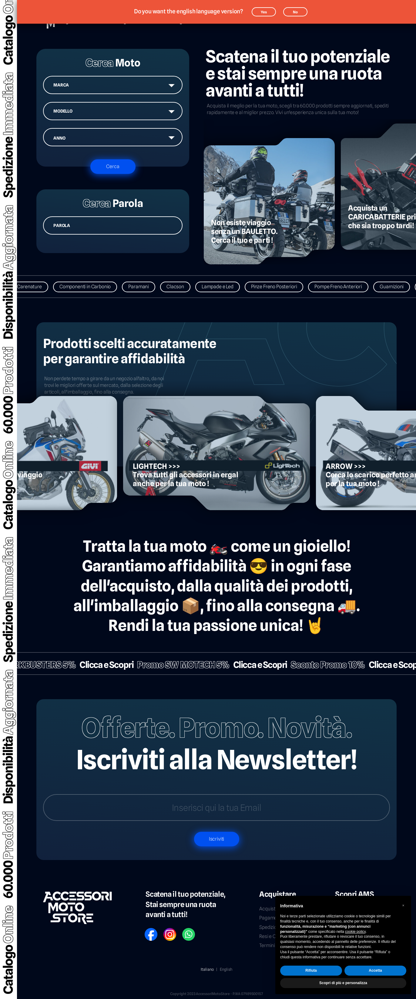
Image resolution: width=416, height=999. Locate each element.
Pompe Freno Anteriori (344, 287)
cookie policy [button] (355, 932)
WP (185, 930)
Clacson (181, 287)
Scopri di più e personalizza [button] (343, 983)
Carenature (35, 287)
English (226, 969)
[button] (403, 905)
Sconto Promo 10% (322, 664)
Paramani (144, 287)
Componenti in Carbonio (91, 287)
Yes (264, 12)
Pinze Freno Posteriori (280, 287)
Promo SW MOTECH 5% (177, 664)
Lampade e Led (224, 287)
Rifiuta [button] (311, 970)
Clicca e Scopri (100, 664)
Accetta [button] (375, 970)
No (295, 12)
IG (165, 930)
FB (147, 930)
